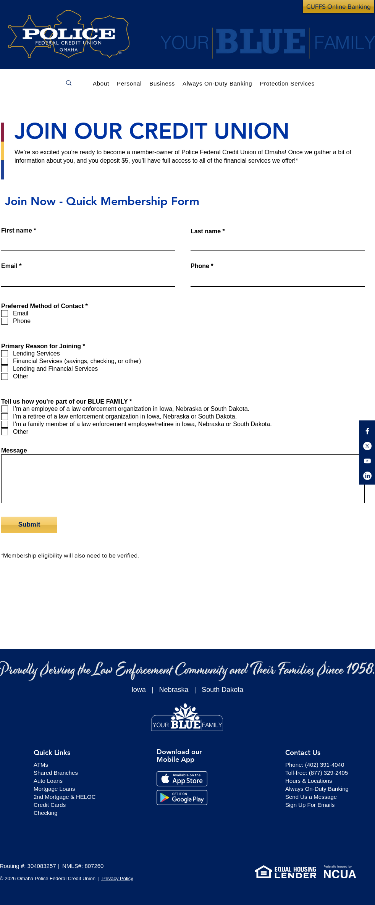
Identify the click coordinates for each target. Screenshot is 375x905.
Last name (206, 231)
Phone (200, 266)
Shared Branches (56, 772)
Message (14, 451)
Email (9, 266)
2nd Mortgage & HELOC (65, 796)
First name (16, 231)
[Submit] (29, 525)
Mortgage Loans (54, 788)
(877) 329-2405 (328, 772)
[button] (129, 82)
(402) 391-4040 (324, 764)
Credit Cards (50, 805)
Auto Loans (48, 780)
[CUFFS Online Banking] (338, 6)
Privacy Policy (117, 878)
